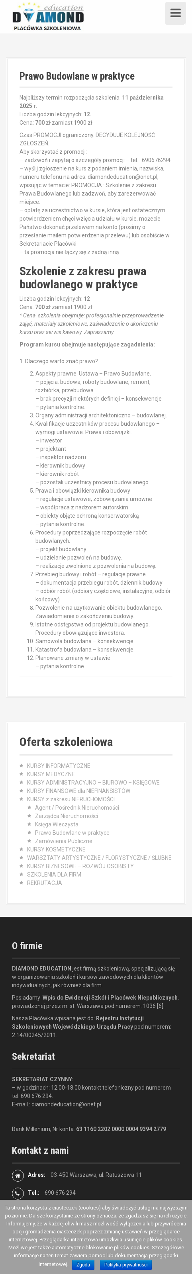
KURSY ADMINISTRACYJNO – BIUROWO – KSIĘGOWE (93, 782)
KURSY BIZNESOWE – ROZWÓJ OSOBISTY (80, 866)
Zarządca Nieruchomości (66, 816)
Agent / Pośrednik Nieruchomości (77, 807)
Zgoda (83, 1265)
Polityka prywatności (126, 1265)
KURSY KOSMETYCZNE (56, 849)
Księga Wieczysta (56, 824)
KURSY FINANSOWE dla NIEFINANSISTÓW (78, 791)
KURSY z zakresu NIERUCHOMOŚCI (71, 799)
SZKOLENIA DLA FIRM (54, 874)
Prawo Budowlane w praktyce (72, 833)
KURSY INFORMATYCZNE (58, 766)
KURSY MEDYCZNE (51, 774)
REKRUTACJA (44, 883)
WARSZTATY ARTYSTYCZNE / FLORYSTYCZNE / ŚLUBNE (99, 858)
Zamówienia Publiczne (63, 841)
